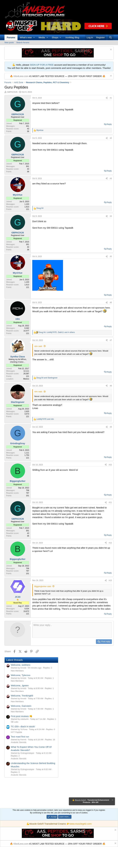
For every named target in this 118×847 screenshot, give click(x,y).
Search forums (22, 42)
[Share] (107, 98)
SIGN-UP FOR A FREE (42, 64)
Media (42, 37)
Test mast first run (20, 736)
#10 (110, 465)
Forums (11, 37)
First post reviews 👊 (21, 716)
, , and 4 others (57, 332)
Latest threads (14, 659)
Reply (109, 124)
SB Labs (14, 722)
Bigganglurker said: (42, 586)
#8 (111, 386)
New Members (17, 671)
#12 (110, 543)
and (46, 378)
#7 (111, 340)
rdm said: (38, 346)
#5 (111, 256)
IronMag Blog (72, 37)
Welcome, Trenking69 (22, 695)
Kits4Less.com (21, 76)
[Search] (111, 37)
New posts (9, 42)
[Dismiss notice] (110, 49)
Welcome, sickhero (20, 665)
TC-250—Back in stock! (23, 726)
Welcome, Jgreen (20, 685)
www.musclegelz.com (80, 823)
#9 (111, 427)
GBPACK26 (12, 92)
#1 (111, 98)
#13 (110, 580)
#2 (111, 138)
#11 (110, 502)
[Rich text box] (72, 630)
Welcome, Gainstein (21, 706)
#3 (111, 178)
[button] (34, 37)
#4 (111, 216)
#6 (111, 302)
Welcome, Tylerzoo (20, 675)
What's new (26, 37)
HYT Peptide (16, 732)
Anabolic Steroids (18, 742)
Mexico (26, 379)
